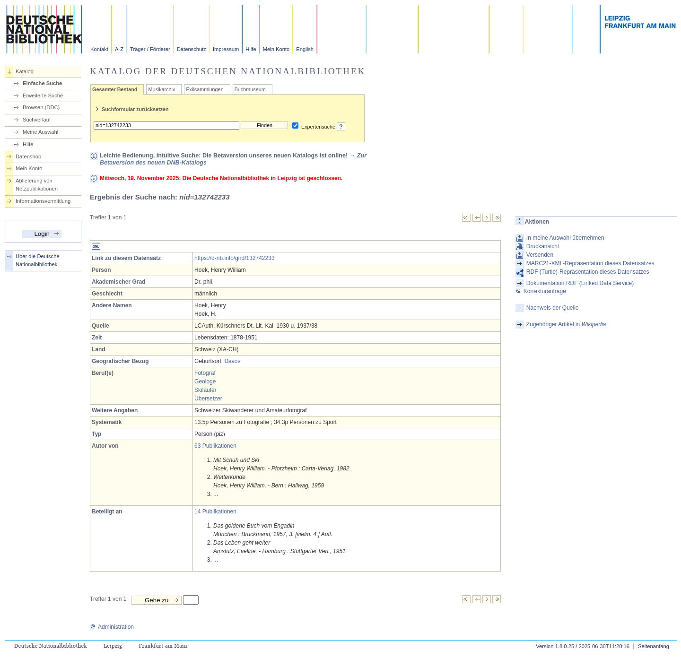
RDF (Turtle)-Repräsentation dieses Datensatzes (587, 272)
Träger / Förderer (150, 49)
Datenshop (28, 156)
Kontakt (99, 49)
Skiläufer (205, 390)
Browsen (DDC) (41, 107)
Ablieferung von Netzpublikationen (37, 184)
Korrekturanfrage (540, 291)
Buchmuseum (250, 89)
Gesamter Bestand (114, 89)
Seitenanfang (653, 646)
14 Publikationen (215, 511)
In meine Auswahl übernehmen (565, 237)
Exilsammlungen (204, 89)
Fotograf (205, 373)
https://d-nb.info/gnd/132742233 (234, 258)
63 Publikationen (215, 445)
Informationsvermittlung (43, 201)
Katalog (25, 71)
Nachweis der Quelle (552, 307)
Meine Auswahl (40, 132)
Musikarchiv (161, 89)
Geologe (205, 381)
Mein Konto (276, 49)
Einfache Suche (42, 83)
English (305, 49)
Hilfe (250, 49)
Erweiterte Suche (43, 95)
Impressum (226, 49)
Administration (112, 627)
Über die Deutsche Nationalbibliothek (38, 260)
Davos (232, 361)
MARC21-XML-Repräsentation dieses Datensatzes (590, 263)
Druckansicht (542, 246)
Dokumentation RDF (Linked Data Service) (580, 283)
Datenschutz (191, 49)
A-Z (119, 49)
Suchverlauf (37, 119)
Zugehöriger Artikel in (566, 324)
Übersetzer (208, 398)
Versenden (539, 255)
